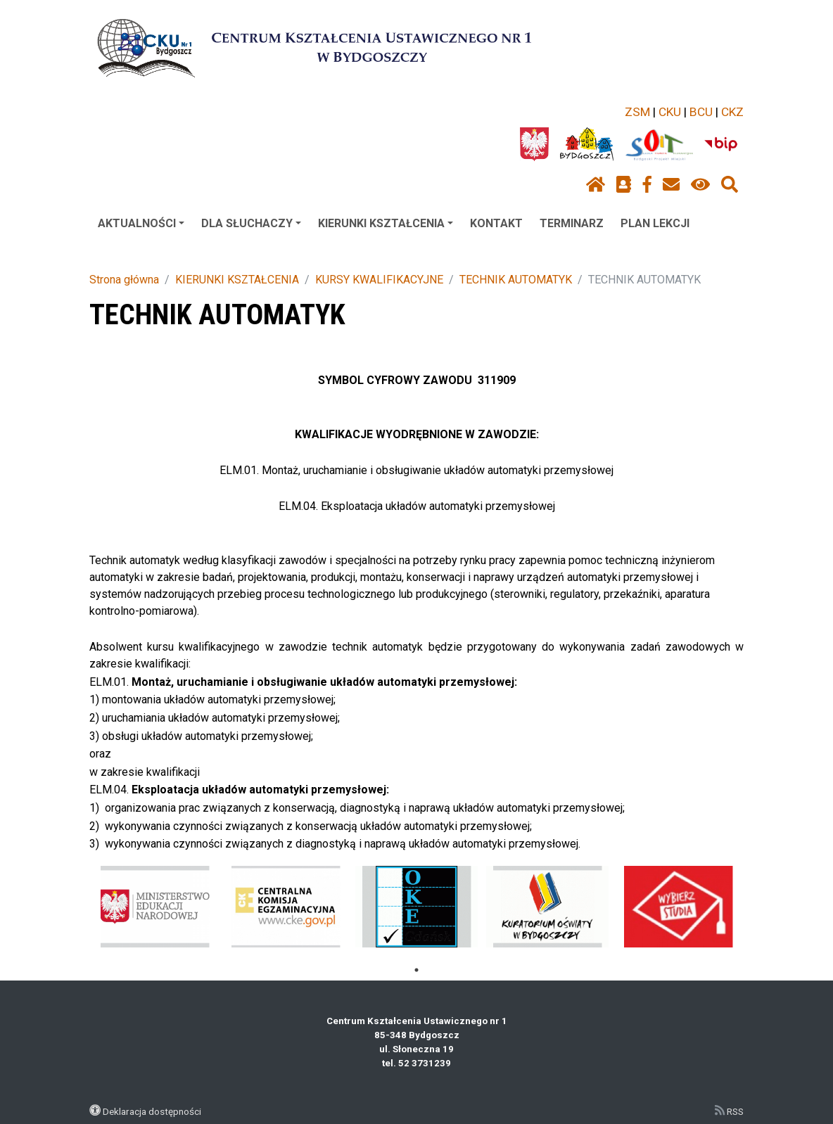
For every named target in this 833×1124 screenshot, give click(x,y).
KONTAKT (496, 223)
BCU (701, 112)
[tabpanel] (155, 906)
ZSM (637, 112)
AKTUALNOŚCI (141, 223)
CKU (670, 112)
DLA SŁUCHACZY (251, 223)
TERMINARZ (572, 223)
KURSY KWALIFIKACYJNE (379, 279)
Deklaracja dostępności (152, 1111)
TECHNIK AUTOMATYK (515, 279)
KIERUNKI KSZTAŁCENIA (385, 223)
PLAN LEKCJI (655, 223)
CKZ (732, 112)
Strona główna (124, 279)
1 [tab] (416, 970)
